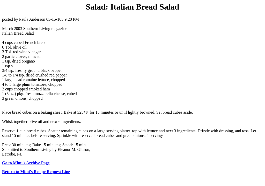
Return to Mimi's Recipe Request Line (36, 171)
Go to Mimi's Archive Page (26, 163)
